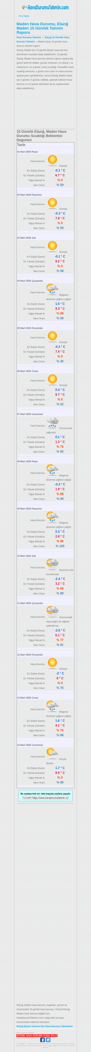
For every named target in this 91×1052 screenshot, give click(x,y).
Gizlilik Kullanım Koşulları (27, 1038)
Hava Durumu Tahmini (45, 7)
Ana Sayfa (45, 16)
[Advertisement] (45, 109)
